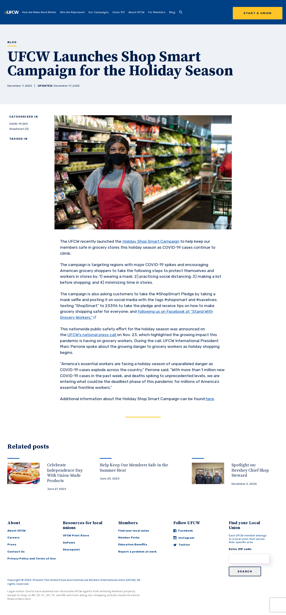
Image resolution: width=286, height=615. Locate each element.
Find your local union (133, 530)
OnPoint (69, 542)
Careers (13, 537)
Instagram (183, 537)
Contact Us (16, 551)
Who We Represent (72, 12)
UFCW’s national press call (92, 334)
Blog (172, 12)
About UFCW (136, 12)
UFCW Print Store (76, 535)
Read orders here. (19, 598)
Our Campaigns (98, 12)
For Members (157, 12)
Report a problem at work (137, 551)
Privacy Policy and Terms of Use (31, 558)
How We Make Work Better (39, 12)
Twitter (181, 544)
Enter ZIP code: (240, 549)
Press (11, 544)
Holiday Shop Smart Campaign (150, 241)
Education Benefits (132, 544)
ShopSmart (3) (19, 128)
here (210, 398)
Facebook (183, 530)
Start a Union (258, 13)
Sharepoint (71, 549)
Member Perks (129, 537)
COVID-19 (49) (18, 123)
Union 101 (118, 12)
